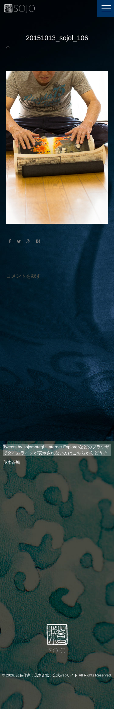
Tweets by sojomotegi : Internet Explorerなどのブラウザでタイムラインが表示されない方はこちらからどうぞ (56, 449)
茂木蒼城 (11, 462)
